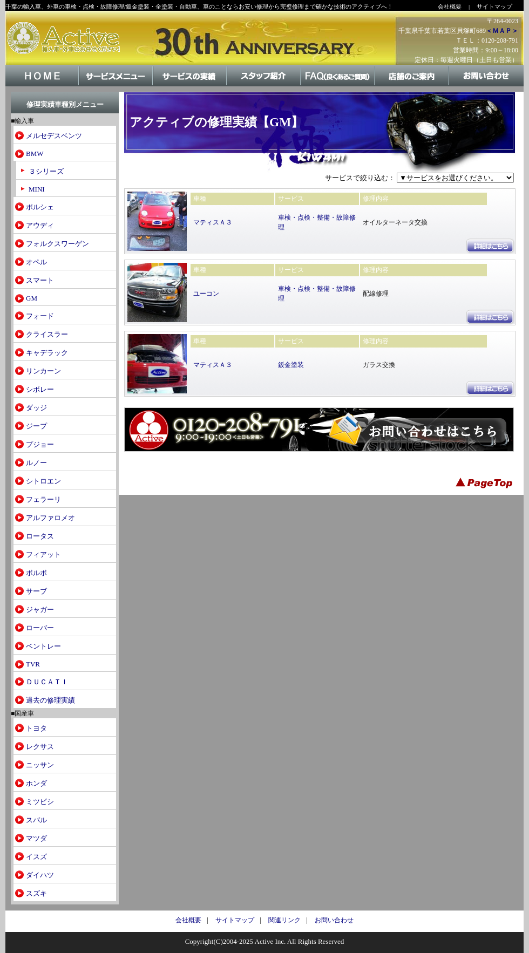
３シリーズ (46, 171)
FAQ (338, 85)
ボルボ (36, 573)
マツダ (36, 838)
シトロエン (43, 481)
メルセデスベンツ (54, 136)
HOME (42, 85)
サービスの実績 (190, 85)
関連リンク (284, 920)
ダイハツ (40, 875)
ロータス (40, 536)
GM (31, 298)
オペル (36, 262)
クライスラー (47, 334)
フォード (40, 316)
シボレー (40, 389)
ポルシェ (40, 207)
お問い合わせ (486, 85)
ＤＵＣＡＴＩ (47, 682)
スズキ (36, 893)
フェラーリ (43, 499)
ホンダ (36, 783)
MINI (37, 189)
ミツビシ (40, 802)
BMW (35, 153)
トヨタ (36, 728)
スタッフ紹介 (264, 85)
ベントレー (43, 646)
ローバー (40, 628)
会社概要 (450, 6)
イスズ (36, 857)
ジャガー (40, 609)
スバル (36, 820)
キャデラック (47, 353)
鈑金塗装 (291, 365)
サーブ (36, 591)
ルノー (36, 463)
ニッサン (40, 765)
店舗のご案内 (412, 85)
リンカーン (43, 371)
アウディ (40, 225)
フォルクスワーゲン (57, 244)
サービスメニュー (116, 85)
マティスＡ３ (212, 222)
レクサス (40, 747)
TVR (33, 664)
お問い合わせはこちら (319, 429)
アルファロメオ (50, 518)
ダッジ (36, 408)
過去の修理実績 (50, 700)
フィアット (43, 554)
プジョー (40, 444)
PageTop (485, 481)
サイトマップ (494, 6)
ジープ (36, 426)
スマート (40, 280)
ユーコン (206, 293)
